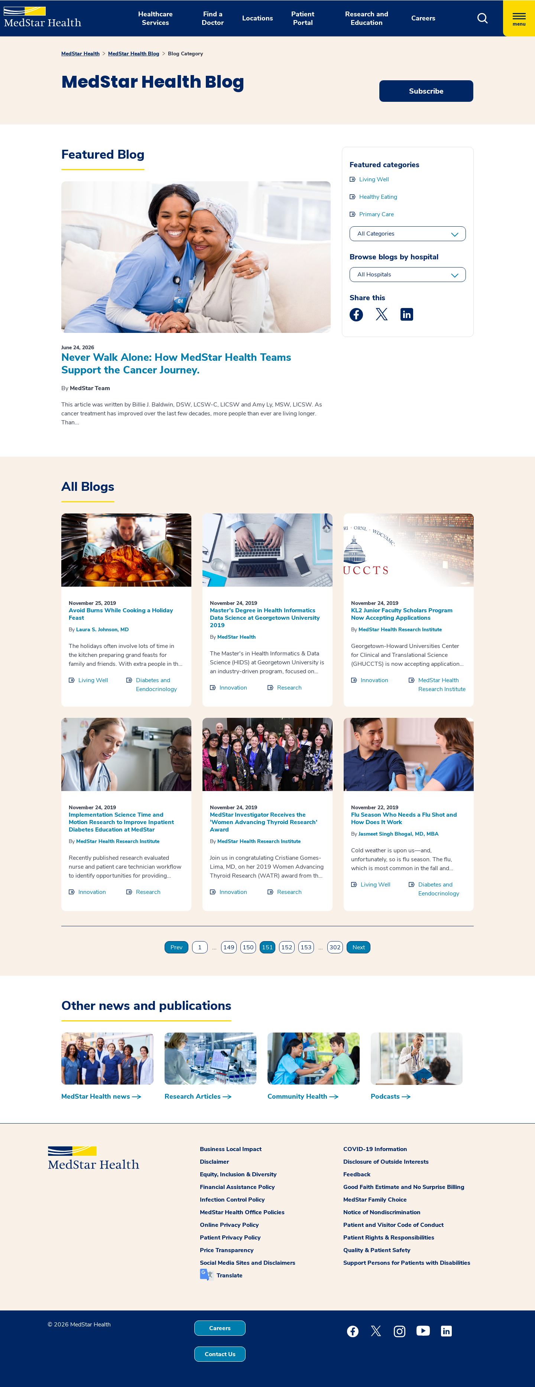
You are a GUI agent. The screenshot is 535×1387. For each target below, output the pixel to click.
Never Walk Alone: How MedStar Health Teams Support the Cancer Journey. (176, 363)
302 (335, 947)
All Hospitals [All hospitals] (374, 274)
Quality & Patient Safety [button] (377, 1250)
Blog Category (185, 53)
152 (286, 947)
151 (267, 947)
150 (248, 947)
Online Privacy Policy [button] (229, 1225)
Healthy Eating (378, 197)
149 (228, 947)
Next (359, 947)
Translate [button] (230, 1275)
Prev (176, 947)
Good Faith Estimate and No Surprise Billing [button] (403, 1187)
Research (289, 688)
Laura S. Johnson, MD (102, 629)
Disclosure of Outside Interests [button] (386, 1162)
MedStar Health (80, 53)
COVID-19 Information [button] (375, 1149)
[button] (483, 18)
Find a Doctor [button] (213, 18)
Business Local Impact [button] (231, 1149)
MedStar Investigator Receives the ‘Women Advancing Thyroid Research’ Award (263, 822)
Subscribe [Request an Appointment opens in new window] (426, 91)
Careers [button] (423, 18)
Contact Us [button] (220, 1354)
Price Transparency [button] (227, 1250)
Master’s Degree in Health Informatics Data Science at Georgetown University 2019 (265, 618)
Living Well (374, 179)
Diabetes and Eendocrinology (156, 684)
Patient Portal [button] (302, 18)
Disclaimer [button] (214, 1162)
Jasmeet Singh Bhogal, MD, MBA (399, 833)
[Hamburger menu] (519, 18)
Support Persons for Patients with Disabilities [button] (406, 1263)
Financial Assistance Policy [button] (237, 1187)
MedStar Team (90, 388)
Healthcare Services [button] (155, 18)
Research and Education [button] (366, 18)
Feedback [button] (356, 1174)
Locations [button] (257, 18)
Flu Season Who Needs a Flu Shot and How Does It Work (404, 818)
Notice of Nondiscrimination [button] (382, 1212)
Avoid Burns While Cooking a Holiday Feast (121, 614)
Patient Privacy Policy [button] (230, 1238)
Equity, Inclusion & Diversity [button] (238, 1174)
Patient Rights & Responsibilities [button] (388, 1238)
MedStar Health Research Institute (400, 629)
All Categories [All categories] (376, 234)
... (214, 947)
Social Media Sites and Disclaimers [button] (247, 1263)
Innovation (233, 688)
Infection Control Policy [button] (232, 1200)
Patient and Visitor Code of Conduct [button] (393, 1225)
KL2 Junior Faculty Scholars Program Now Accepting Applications (402, 614)
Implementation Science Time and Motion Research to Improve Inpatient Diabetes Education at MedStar (121, 822)
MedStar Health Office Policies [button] (242, 1212)
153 (306, 947)
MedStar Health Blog (133, 53)
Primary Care (376, 214)
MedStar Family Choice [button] (375, 1200)
